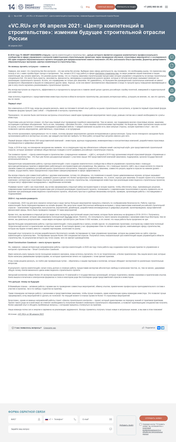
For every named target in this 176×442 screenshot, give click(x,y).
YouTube (68, 217)
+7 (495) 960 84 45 (153, 7)
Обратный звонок (129, 7)
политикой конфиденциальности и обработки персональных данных (153, 431)
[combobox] (48, 419)
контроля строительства (106, 73)
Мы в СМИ (18, 16)
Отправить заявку (153, 418)
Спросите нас (50, 327)
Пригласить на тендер (106, 7)
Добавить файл (126, 425)
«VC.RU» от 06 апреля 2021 (30, 314)
